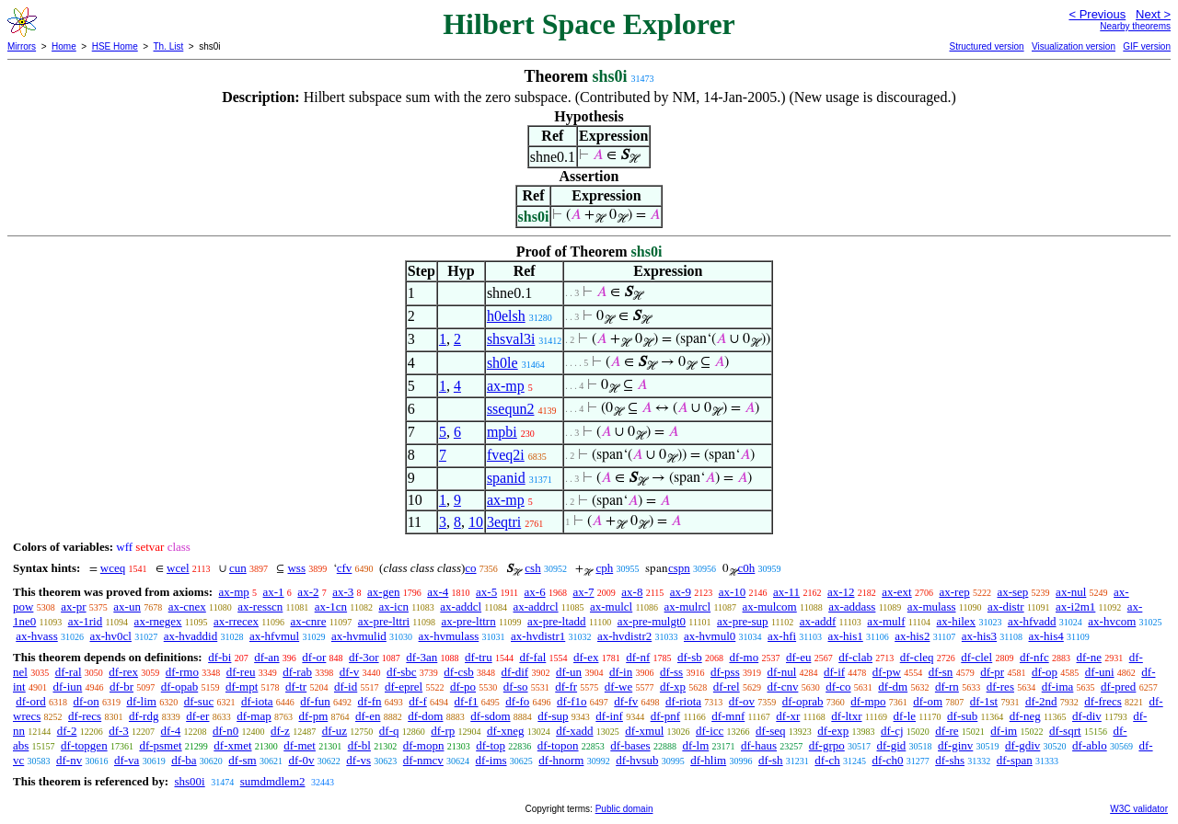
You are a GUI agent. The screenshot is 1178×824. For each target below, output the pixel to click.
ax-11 (786, 592)
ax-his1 (844, 636)
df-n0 (225, 731)
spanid (506, 478)
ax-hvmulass (449, 636)
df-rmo (182, 672)
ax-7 (583, 592)
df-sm (242, 760)
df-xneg (505, 731)
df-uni (1099, 672)
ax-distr (1005, 606)
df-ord (31, 701)
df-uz (334, 731)
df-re (946, 731)
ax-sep (1012, 592)
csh (532, 568)
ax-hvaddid (190, 636)
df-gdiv (1022, 745)
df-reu (241, 672)
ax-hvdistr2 (624, 636)
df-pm (313, 716)
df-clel (976, 657)
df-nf (638, 657)
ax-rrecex (236, 621)
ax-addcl (460, 606)
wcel (178, 568)
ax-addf (818, 621)
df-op (1044, 672)
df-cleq (917, 657)
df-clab (855, 657)
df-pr (992, 672)
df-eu (798, 657)
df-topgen (84, 745)
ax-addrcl (536, 606)
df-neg (1025, 716)
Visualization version (1073, 46)
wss (296, 568)
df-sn (941, 672)
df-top (490, 745)
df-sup (552, 716)
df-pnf (666, 716)
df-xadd (574, 731)
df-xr (788, 716)
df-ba (183, 760)
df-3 (119, 731)
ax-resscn (260, 606)
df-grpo (827, 745)
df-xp (673, 686)
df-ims (491, 760)
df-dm (892, 686)
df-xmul (644, 731)
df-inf (609, 716)
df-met (299, 745)
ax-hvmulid (359, 636)
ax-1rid (85, 621)
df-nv (69, 760)
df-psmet (160, 745)
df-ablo (1089, 745)
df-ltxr (846, 716)
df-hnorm (560, 760)
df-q (389, 731)
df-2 (67, 731)
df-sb (689, 657)
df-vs (358, 760)
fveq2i (506, 455)
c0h (747, 568)
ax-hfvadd (1032, 621)
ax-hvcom (1112, 621)
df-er (197, 716)
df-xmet (232, 745)
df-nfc (1034, 657)
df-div (1087, 716)
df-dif (515, 672)
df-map (254, 716)
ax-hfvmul (274, 636)
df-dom (425, 716)
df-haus (759, 745)
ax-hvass (37, 636)
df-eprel (403, 686)
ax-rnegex (158, 621)
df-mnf (728, 716)
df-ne (1088, 657)
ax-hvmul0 (709, 636)
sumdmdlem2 (273, 781)
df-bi (219, 657)
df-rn (947, 686)
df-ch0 (888, 760)
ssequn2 (511, 409)
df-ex (585, 657)
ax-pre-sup (742, 621)
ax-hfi (782, 636)
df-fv (626, 701)
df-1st (984, 701)
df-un (569, 672)
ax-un (127, 606)
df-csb (459, 672)
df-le (905, 716)
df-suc (199, 701)
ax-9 (680, 592)
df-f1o (572, 701)
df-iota (257, 701)
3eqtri (504, 522)
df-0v (301, 760)
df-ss (671, 672)
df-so (515, 686)
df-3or (364, 657)
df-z (280, 731)
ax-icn (393, 606)
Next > (1153, 14)
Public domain (624, 809)
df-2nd (1041, 701)
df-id (345, 686)
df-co (838, 686)
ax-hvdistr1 (538, 636)
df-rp (443, 731)
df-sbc (402, 672)
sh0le (502, 363)
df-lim (141, 701)
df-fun (315, 701)
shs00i (189, 781)
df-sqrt (1065, 731)
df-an (266, 657)
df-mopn (424, 745)
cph (604, 568)
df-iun (67, 686)
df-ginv (955, 745)
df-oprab (803, 701)
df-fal (532, 657)
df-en (367, 716)
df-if (834, 672)
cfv (344, 568)
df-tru (478, 657)
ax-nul (1071, 592)
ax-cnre (308, 621)
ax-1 (273, 592)
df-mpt (241, 686)
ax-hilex (956, 621)
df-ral (68, 672)
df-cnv (782, 686)
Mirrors (21, 46)
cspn (679, 568)
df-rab (297, 672)
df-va (126, 760)
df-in (620, 672)
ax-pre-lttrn (469, 621)
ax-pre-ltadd (556, 621)
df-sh (770, 760)
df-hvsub (637, 760)
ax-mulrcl (687, 606)
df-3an (421, 657)
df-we (618, 686)
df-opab (179, 686)
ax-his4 (1046, 636)
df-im (1003, 731)
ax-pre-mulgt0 (652, 621)
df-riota (683, 701)
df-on (86, 701)
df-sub (962, 716)
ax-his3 (979, 636)
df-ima (1058, 686)
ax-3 (342, 592)
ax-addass (851, 606)
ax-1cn (331, 606)
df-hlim (708, 760)
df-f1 (467, 701)
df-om (927, 701)
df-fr (566, 686)
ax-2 (307, 592)
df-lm (695, 745)
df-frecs (1102, 701)
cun (238, 568)
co (470, 568)
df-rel (726, 686)
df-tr (295, 686)
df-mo (743, 657)
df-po (463, 686)
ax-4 (437, 592)
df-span (1015, 760)
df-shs (949, 760)
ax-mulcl (611, 606)
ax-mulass (931, 606)
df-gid (892, 745)
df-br (121, 686)
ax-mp (506, 386)
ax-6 (535, 592)
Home (64, 46)
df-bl (359, 745)
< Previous (1097, 14)
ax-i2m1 (1075, 606)
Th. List (169, 46)
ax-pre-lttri (384, 621)
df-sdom (490, 716)
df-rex (123, 672)
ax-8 (631, 592)
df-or (314, 657)
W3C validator (1139, 809)
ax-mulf (886, 621)
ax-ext (896, 592)
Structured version (986, 46)
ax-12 (841, 592)
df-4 (171, 731)
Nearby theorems (1135, 26)
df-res (1000, 686)
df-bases (630, 745)
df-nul (781, 672)
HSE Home (115, 46)
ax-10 (732, 592)
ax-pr (73, 606)
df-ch (826, 760)
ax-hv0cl (111, 636)
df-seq (771, 731)
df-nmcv (423, 760)
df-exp (833, 731)
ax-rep (954, 592)
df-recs (84, 716)
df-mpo (867, 701)
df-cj (892, 731)
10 (475, 522)
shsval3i (511, 339)
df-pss (725, 672)
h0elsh (506, 316)
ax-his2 (912, 636)
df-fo (517, 701)
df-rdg (144, 716)
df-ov (742, 701)
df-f (418, 701)
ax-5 (486, 592)
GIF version (1147, 46)
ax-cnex (187, 606)
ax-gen (383, 592)
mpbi (502, 432)
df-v (350, 672)
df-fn (370, 701)
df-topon (558, 745)
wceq (112, 568)
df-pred (1118, 686)
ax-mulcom (770, 606)
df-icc (709, 731)
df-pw (886, 672)
